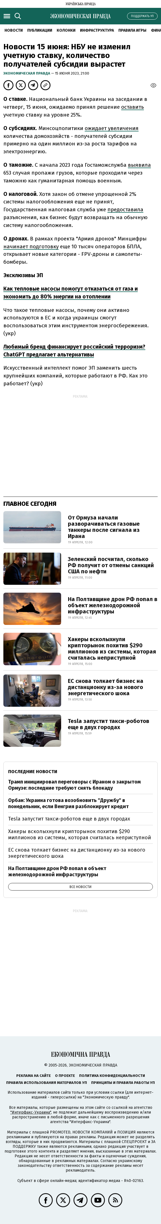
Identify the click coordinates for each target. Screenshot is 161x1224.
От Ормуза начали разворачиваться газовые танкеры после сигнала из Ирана (104, 526)
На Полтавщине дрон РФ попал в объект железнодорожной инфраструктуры (112, 605)
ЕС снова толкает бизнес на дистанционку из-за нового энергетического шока (105, 687)
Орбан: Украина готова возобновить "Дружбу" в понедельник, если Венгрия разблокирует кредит (68, 803)
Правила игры (132, 30)
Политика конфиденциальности (112, 1076)
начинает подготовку (31, 246)
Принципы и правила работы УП (123, 1083)
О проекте (65, 1076)
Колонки (66, 30)
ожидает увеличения (112, 128)
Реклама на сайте (33, 1076)
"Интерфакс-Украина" (30, 1112)
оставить (132, 107)
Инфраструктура (97, 30)
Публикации (39, 30)
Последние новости (32, 771)
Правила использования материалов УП (46, 1083)
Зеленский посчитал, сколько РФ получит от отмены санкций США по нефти (111, 565)
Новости (13, 30)
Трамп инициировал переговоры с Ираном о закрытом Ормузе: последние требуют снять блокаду (74, 785)
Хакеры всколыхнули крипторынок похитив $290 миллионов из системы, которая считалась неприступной (112, 648)
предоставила (125, 209)
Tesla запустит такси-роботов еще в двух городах (108, 724)
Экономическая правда (27, 73)
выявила (139, 165)
